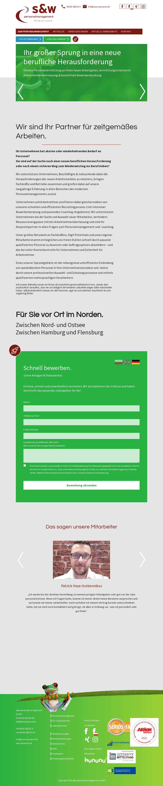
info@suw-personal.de (99, 6)
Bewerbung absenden (82, 485)
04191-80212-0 (73, 6)
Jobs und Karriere (56, 39)
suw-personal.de (24, 743)
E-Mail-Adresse (30, 429)
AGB (54, 748)
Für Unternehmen (28, 39)
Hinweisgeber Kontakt (63, 758)
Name (26, 402)
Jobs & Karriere (59, 725)
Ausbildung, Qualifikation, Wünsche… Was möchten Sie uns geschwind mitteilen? (44, 444)
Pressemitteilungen (61, 738)
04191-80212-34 (27, 732)
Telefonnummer (31, 415)
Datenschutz (58, 743)
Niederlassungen (60, 733)
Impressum (57, 753)
